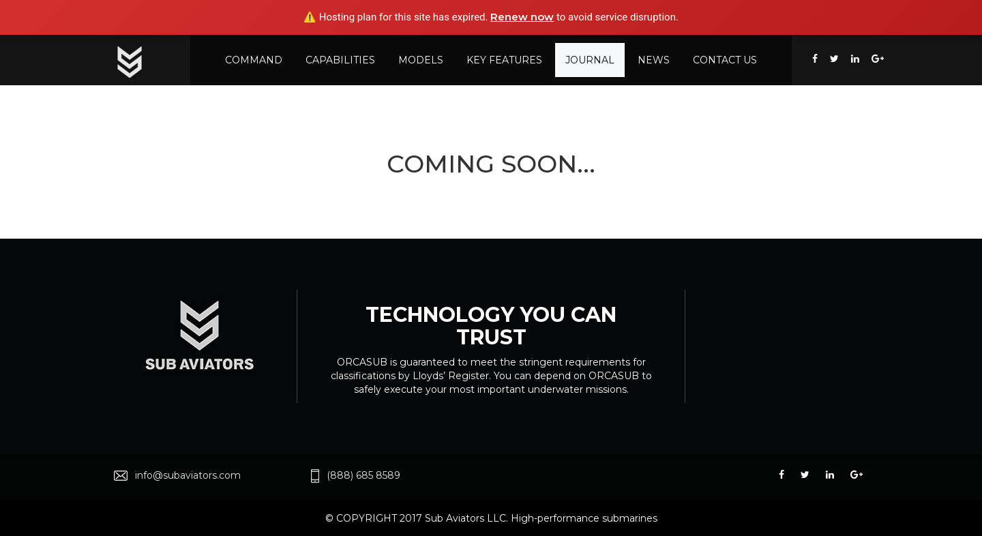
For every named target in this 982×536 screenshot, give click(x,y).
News (654, 60)
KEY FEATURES (504, 60)
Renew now (522, 16)
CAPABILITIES (340, 60)
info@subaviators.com (188, 475)
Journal (589, 60)
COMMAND (253, 60)
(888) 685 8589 (363, 475)
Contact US (725, 60)
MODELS (420, 60)
